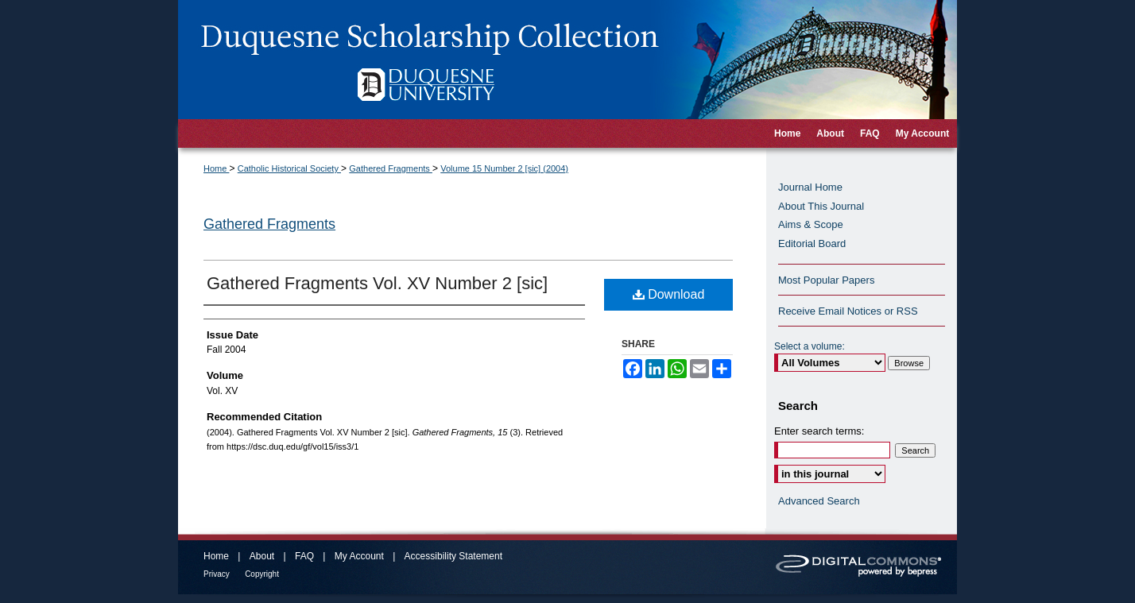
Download (669, 294)
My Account (359, 556)
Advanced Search (819, 501)
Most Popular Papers (826, 280)
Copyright (262, 574)
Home (216, 168)
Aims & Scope (810, 224)
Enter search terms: (819, 431)
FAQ (304, 556)
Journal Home (810, 187)
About (262, 556)
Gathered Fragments (390, 168)
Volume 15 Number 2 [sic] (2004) (504, 168)
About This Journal (821, 206)
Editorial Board (812, 243)
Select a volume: (809, 346)
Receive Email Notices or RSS (848, 311)
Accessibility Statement (453, 556)
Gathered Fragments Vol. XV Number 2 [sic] (377, 283)
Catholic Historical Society (289, 168)
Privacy (216, 574)
